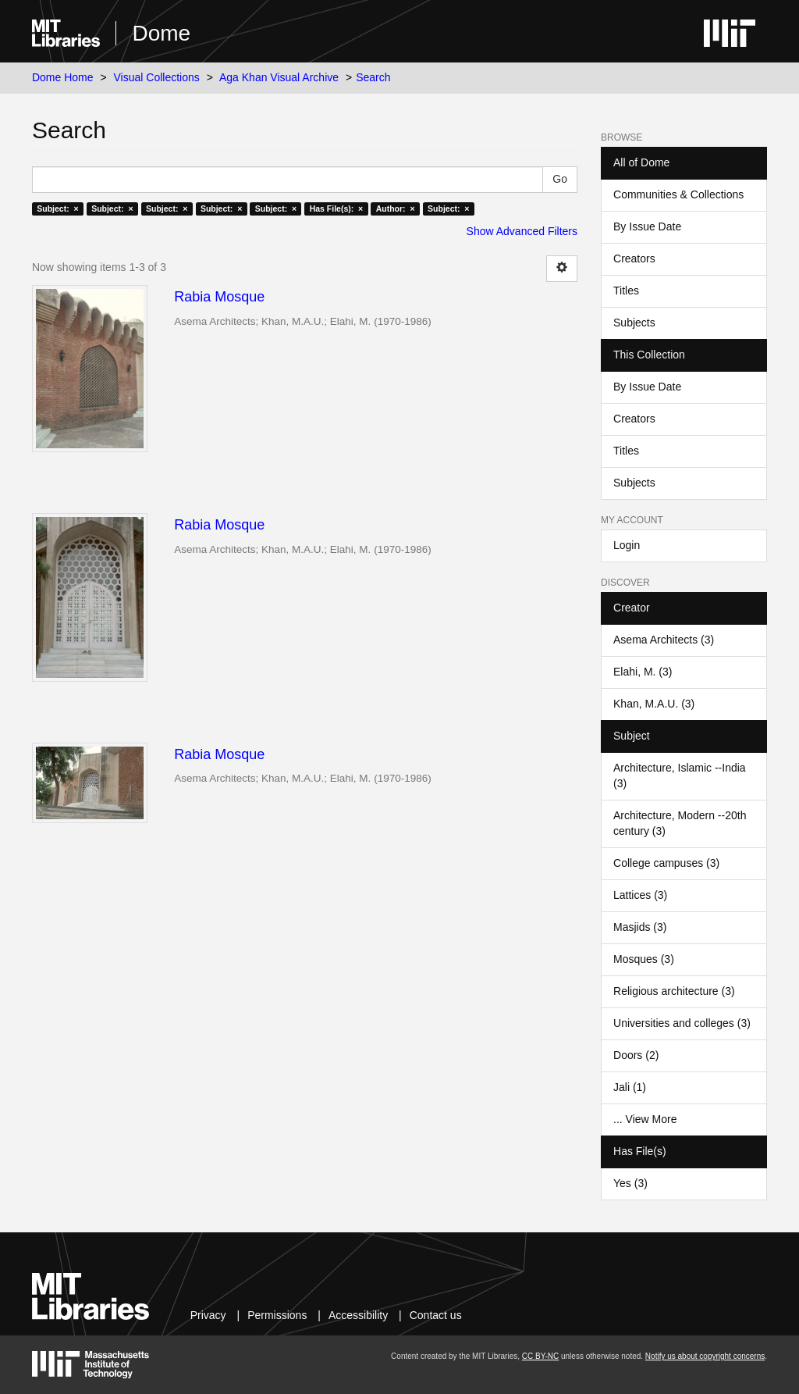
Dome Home (63, 77)
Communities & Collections (678, 194)
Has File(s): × (337, 208)
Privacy (208, 1315)
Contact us (436, 1315)
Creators (634, 258)
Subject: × (57, 208)
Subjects (634, 322)
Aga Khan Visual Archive (279, 77)
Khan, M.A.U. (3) (653, 703)
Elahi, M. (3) (642, 671)
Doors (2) (636, 1055)
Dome (161, 33)
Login (626, 545)
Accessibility (358, 1315)
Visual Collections (157, 77)
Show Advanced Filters (522, 231)
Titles (626, 290)
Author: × (395, 208)
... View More (644, 1119)
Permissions (277, 1315)
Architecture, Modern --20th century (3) (679, 823)
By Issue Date (647, 226)
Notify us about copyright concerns (705, 1356)
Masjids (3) (639, 927)
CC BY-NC (540, 1356)
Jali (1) (629, 1087)
